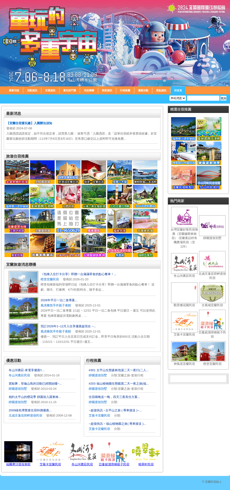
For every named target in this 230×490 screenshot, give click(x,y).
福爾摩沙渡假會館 (18, 464)
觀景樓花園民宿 (184, 305)
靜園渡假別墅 (18, 388)
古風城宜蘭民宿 (212, 305)
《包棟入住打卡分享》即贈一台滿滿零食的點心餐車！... (78, 274)
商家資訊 (107, 90)
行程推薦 (125, 90)
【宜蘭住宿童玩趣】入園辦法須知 (29, 123)
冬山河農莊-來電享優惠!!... (26, 370)
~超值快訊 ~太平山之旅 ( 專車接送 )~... (115, 410)
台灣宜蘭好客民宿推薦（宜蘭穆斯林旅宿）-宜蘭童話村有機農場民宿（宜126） (184, 238)
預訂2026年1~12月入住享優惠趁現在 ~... (68, 326)
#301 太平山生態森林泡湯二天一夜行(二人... (119, 370)
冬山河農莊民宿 (19, 375)
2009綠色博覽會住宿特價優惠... (30, 410)
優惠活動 (143, 90)
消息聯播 (89, 90)
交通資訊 (50, 90)
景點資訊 (161, 90)
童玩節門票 (69, 90)
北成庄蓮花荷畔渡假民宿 (25, 415)
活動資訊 (32, 90)
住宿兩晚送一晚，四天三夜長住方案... (114, 397)
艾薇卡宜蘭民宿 (99, 415)
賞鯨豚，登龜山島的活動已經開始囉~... (35, 383)
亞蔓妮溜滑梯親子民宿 (114, 464)
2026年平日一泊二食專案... (59, 300)
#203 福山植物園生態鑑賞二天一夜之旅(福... (119, 383)
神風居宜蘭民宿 (184, 364)
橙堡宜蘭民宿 (50, 279)
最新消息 (14, 90)
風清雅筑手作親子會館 (56, 305)
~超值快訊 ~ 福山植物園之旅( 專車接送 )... (117, 423)
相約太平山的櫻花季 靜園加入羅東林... (35, 397)
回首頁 (178, 90)
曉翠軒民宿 (146, 464)
